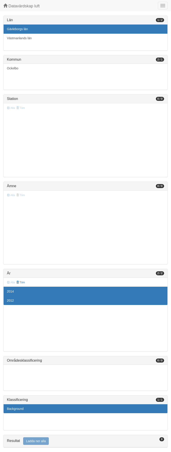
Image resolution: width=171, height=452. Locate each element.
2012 (10, 300)
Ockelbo (12, 68)
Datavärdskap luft (21, 6)
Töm (20, 282)
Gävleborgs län (17, 29)
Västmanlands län (19, 38)
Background (15, 409)
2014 (10, 291)
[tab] (85, 441)
